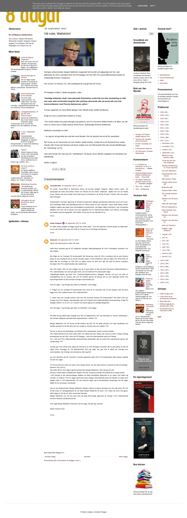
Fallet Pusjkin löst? (166, 294)
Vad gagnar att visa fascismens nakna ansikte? (28, 202)
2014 (162, 267)
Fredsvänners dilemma (143, 148)
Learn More (143, 6)
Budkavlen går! (167, 187)
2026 (162, 112)
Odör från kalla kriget (169, 204)
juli (163, 237)
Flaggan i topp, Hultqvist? (167, 229)
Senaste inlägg (50, 457)
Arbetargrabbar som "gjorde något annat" (149, 205)
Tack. (137, 189)
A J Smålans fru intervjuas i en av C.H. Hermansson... (143, 166)
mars (164, 250)
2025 (162, 115)
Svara (52, 216)
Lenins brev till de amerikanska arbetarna (168, 297)
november (166, 146)
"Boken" (24, 150)
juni (163, 241)
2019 (162, 134)
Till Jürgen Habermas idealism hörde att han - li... (143, 181)
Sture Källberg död (149, 257)
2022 (162, 125)
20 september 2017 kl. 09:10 (72, 186)
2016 (162, 260)
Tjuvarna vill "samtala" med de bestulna (143, 140)
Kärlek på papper (149, 280)
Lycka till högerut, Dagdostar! (27, 58)
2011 (162, 276)
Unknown (53, 240)
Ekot (159, 317)
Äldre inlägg (123, 457)
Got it (152, 6)
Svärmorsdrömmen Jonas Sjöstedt (28, 95)
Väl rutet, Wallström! (169, 171)
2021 (162, 128)
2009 (162, 282)
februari (165, 253)
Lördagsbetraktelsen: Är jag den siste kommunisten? (29, 114)
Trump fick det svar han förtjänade (169, 161)
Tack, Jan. (139, 186)
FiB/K (162, 80)
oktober (165, 150)
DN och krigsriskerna (169, 207)
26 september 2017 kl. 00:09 (68, 240)
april (164, 247)
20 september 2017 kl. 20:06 (75, 223)
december (166, 143)
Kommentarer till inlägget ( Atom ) (69, 460)
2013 (162, 270)
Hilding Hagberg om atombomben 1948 (167, 305)
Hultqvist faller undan (169, 190)
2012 (162, 273)
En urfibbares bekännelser (21, 35)
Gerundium (164, 83)
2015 (162, 263)
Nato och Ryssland (168, 225)
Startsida (87, 457)
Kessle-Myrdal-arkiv (167, 78)
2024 (162, 118)
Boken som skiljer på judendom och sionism (150, 233)
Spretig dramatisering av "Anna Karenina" (170, 167)
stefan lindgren (56, 223)
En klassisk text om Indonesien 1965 (167, 310)
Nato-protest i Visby (169, 179)
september (166, 153)
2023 (162, 122)
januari (165, 256)
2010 (162, 279)
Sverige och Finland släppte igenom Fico (142, 135)
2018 (162, 137)
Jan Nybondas (55, 186)
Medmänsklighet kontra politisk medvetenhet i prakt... (143, 175)
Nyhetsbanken (165, 75)
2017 (162, 140)
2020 (162, 131)
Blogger (104, 512)
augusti (165, 234)
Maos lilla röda (165, 301)
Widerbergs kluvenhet (29, 184)
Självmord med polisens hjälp (168, 156)
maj (163, 244)
